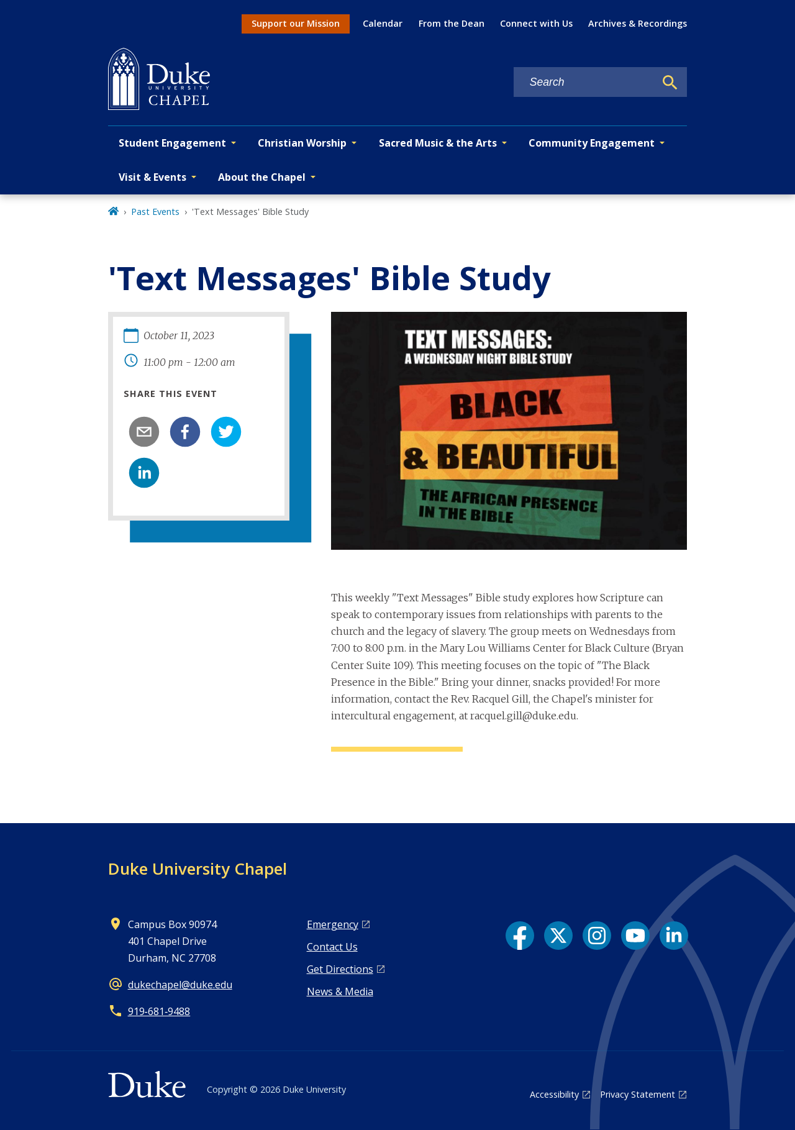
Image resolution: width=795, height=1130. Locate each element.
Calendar (382, 23)
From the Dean (451, 23)
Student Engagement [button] (172, 143)
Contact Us (332, 947)
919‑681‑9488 (159, 1011)
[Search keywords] (584, 82)
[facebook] (185, 431)
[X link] (558, 935)
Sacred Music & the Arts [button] (438, 143)
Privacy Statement (637, 1094)
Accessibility (554, 1094)
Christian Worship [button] (302, 143)
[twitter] (226, 431)
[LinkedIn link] (674, 935)
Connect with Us (536, 23)
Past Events (155, 211)
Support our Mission (296, 23)
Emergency (332, 924)
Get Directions (340, 969)
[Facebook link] (520, 935)
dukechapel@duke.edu (180, 984)
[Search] (670, 82)
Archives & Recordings (637, 23)
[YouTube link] (635, 935)
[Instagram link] (597, 935)
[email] (144, 431)
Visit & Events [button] (152, 177)
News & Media (340, 991)
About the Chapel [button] (262, 177)
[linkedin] (144, 472)
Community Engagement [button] (592, 143)
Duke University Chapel (197, 868)
